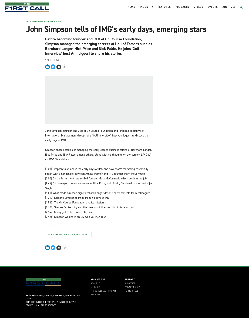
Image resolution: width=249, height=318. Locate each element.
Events (213, 7)
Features (164, 7)
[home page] (27, 7)
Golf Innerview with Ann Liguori (44, 22)
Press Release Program (103, 291)
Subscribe (130, 283)
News (131, 7)
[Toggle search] (241, 7)
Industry (146, 7)
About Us (95, 283)
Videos (198, 7)
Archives (229, 7)
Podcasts (182, 7)
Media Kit (95, 287)
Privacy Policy (132, 287)
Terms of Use (131, 291)
